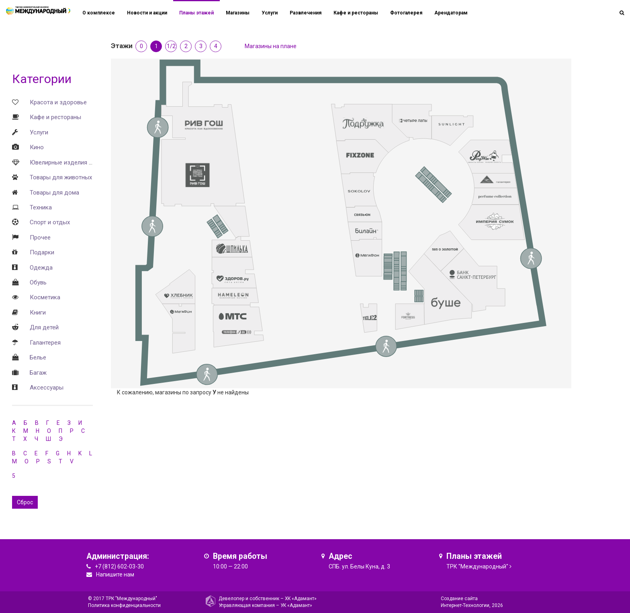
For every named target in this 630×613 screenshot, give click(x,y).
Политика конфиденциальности (124, 605)
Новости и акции (147, 13)
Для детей (44, 327)
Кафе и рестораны (55, 117)
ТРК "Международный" (477, 566)
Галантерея (45, 342)
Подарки (42, 252)
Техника (41, 207)
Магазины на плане (271, 46)
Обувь (38, 282)
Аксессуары (46, 387)
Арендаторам (451, 13)
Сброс (25, 502)
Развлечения (305, 13)
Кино (37, 147)
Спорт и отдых (50, 222)
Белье (38, 357)
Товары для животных (61, 177)
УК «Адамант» (296, 605)
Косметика (45, 297)
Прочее (40, 237)
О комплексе (98, 13)
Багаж (38, 372)
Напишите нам (115, 574)
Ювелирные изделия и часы (69, 162)
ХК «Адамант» (301, 598)
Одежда (41, 267)
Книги (38, 312)
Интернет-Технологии (465, 605)
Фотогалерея (406, 13)
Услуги (39, 132)
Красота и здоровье (58, 102)
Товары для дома (54, 192)
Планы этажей (196, 13)
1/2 (171, 46)
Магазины (238, 13)
